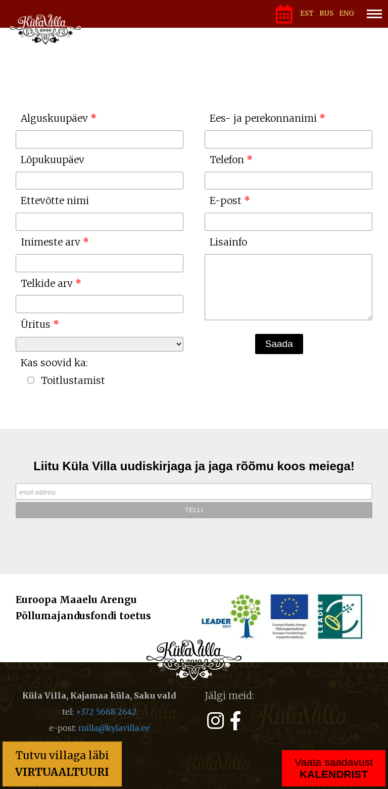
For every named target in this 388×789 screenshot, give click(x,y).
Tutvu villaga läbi (62, 763)
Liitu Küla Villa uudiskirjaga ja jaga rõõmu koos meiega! (194, 466)
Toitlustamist (73, 380)
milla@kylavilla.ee (114, 728)
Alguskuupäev (54, 118)
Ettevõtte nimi (55, 200)
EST (307, 13)
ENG (346, 13)
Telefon (227, 160)
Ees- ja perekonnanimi (263, 118)
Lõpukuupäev (52, 160)
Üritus (36, 324)
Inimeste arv (50, 242)
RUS (326, 13)
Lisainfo (228, 242)
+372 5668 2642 (106, 712)
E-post (225, 200)
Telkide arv (47, 283)
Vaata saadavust (334, 768)
